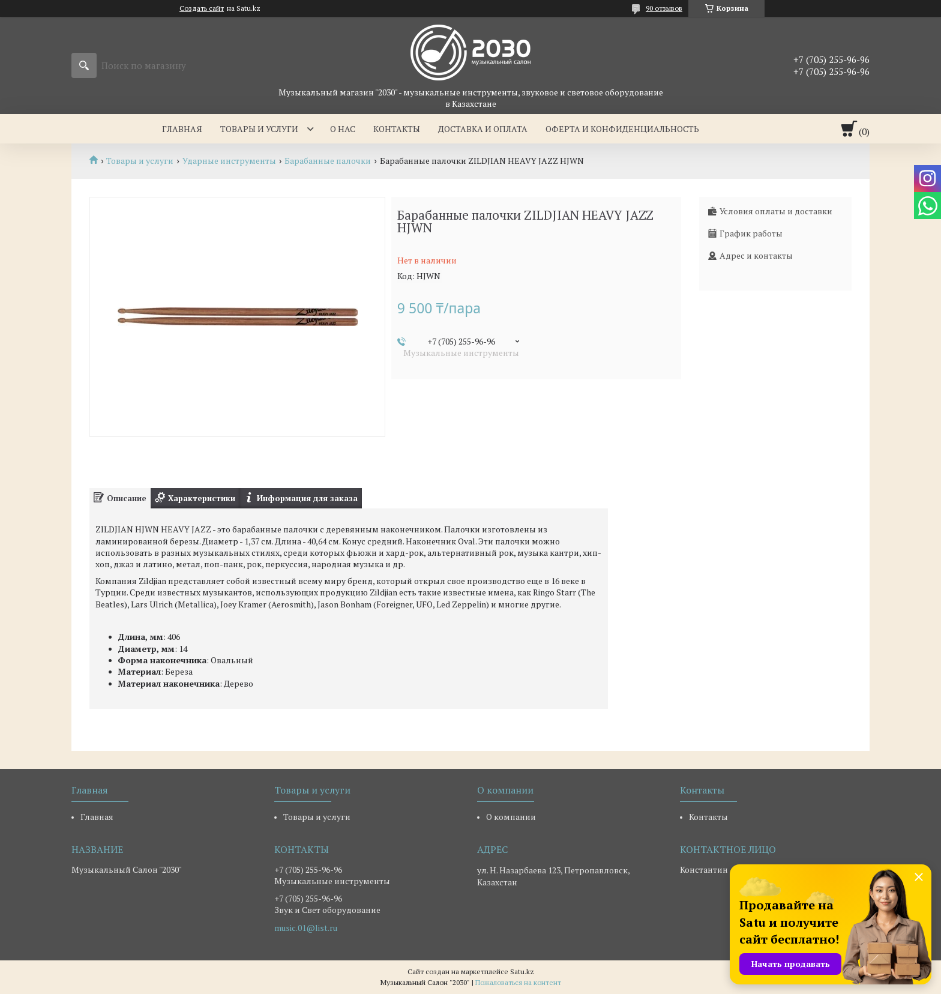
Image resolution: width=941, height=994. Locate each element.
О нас (342, 128)
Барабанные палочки (327, 160)
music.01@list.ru (305, 928)
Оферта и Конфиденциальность (622, 128)
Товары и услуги (259, 128)
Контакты (396, 128)
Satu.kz (522, 971)
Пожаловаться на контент (518, 982)
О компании (511, 816)
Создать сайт (201, 8)
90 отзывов (664, 8)
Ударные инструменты (229, 160)
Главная (182, 128)
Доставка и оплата (483, 128)
